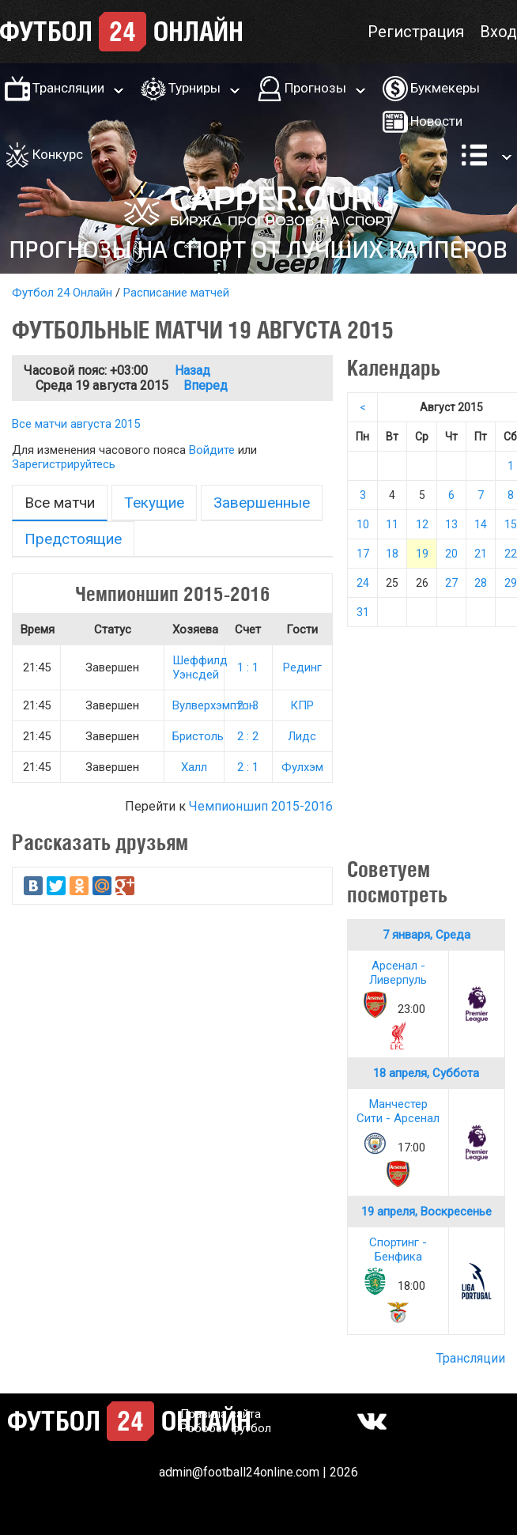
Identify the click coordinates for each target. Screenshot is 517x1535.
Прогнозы (315, 88)
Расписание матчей (176, 292)
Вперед (205, 385)
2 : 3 (247, 705)
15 (510, 524)
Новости (436, 121)
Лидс (302, 736)
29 (510, 583)
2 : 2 (247, 736)
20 (451, 553)
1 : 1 (247, 667)
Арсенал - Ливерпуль (398, 972)
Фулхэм (302, 767)
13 (451, 524)
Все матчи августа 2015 (76, 424)
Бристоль (198, 736)
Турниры (194, 88)
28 (480, 583)
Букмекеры (445, 88)
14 (480, 524)
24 (363, 583)
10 (363, 524)
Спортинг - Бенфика (398, 1249)
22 (510, 553)
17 (363, 553)
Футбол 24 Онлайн (62, 292)
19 (422, 553)
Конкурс (57, 154)
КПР (302, 705)
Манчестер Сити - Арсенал (398, 1111)
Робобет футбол (225, 1428)
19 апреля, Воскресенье (426, 1211)
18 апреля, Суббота (426, 1073)
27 (451, 583)
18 (392, 553)
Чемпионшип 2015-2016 (261, 806)
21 (480, 553)
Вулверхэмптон (213, 705)
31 (363, 612)
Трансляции (68, 88)
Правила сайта (220, 1414)
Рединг (302, 667)
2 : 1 (247, 767)
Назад (192, 370)
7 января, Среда (426, 935)
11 (392, 524)
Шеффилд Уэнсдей (200, 667)
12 (422, 524)
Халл (194, 767)
